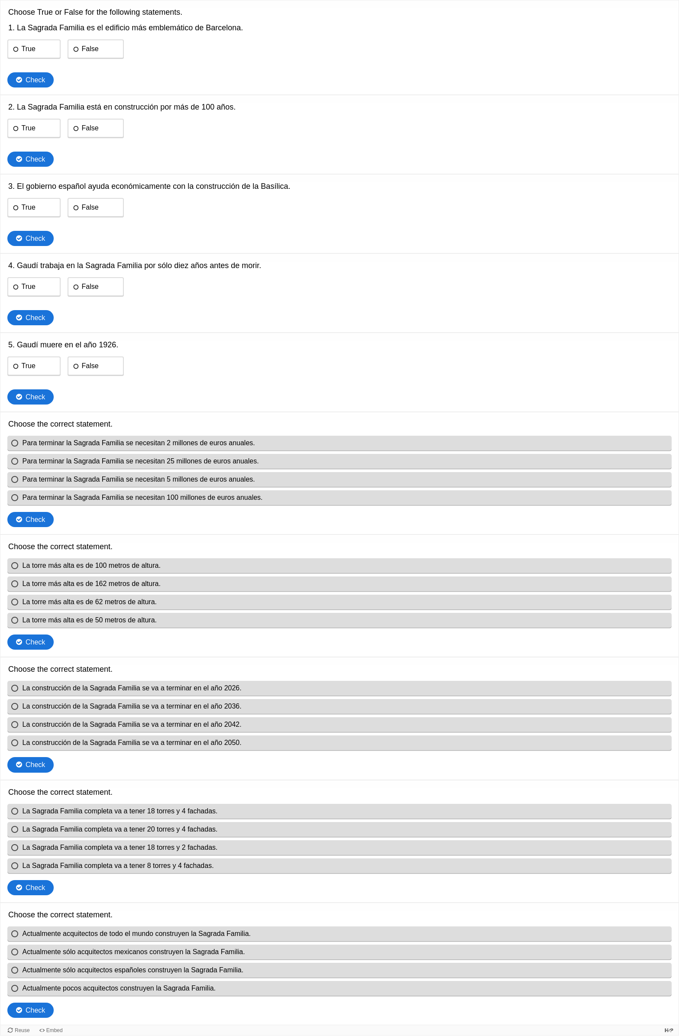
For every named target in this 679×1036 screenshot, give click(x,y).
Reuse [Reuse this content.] (22, 1030)
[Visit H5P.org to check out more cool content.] (669, 1030)
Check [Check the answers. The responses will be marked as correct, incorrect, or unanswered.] (35, 80)
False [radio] (89, 48)
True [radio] (29, 48)
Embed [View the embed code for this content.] (54, 1030)
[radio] (339, 443)
